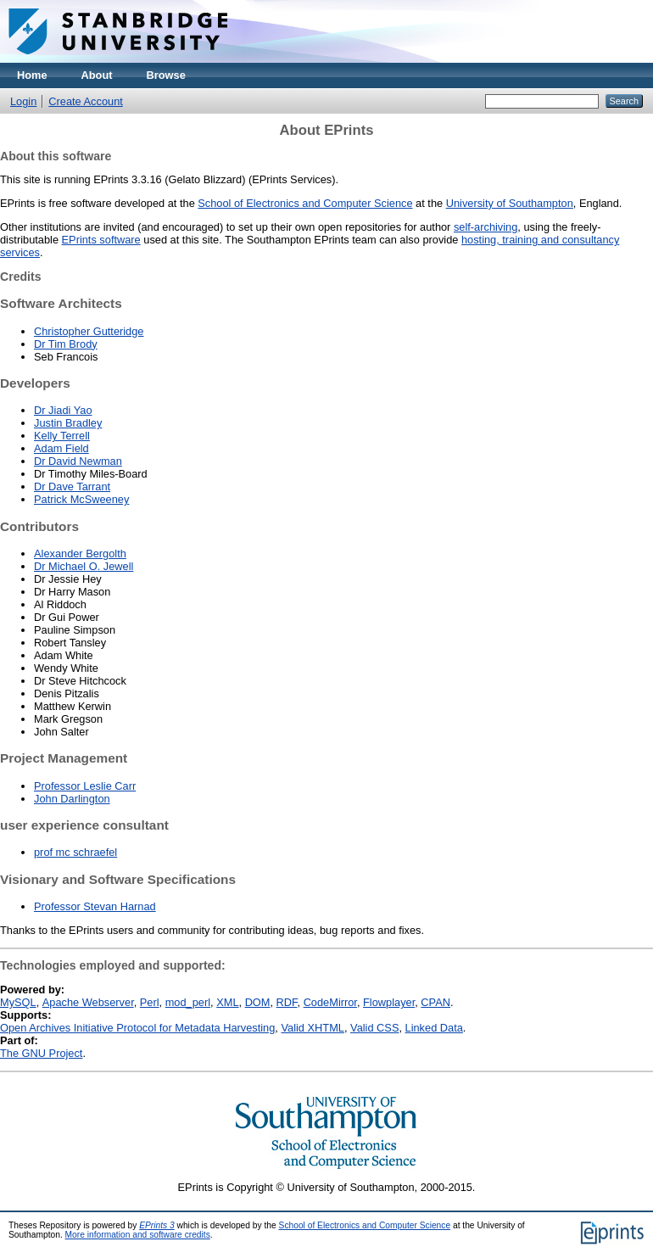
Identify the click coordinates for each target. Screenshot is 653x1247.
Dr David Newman (78, 461)
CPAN (435, 1002)
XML (227, 1002)
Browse (166, 75)
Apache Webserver (88, 1002)
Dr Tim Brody (66, 344)
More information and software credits (137, 1234)
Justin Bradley (68, 423)
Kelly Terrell (62, 435)
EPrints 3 (157, 1225)
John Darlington (72, 798)
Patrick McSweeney (81, 499)
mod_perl (187, 1002)
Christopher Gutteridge (88, 331)
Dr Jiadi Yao (63, 410)
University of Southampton (509, 203)
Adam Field (61, 448)
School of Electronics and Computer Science (305, 203)
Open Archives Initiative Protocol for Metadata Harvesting (137, 1027)
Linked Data (434, 1027)
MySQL (18, 1002)
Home (32, 75)
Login (23, 101)
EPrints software (101, 239)
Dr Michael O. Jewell (83, 566)
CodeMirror (330, 1002)
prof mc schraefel (75, 852)
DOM (258, 1002)
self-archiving (485, 227)
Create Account (85, 101)
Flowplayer (389, 1002)
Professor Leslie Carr (85, 786)
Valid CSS (374, 1027)
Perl (149, 1002)
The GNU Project (41, 1053)
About (97, 75)
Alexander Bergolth (80, 553)
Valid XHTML (312, 1027)
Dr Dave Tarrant (72, 486)
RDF (287, 1002)
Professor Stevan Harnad (95, 906)
